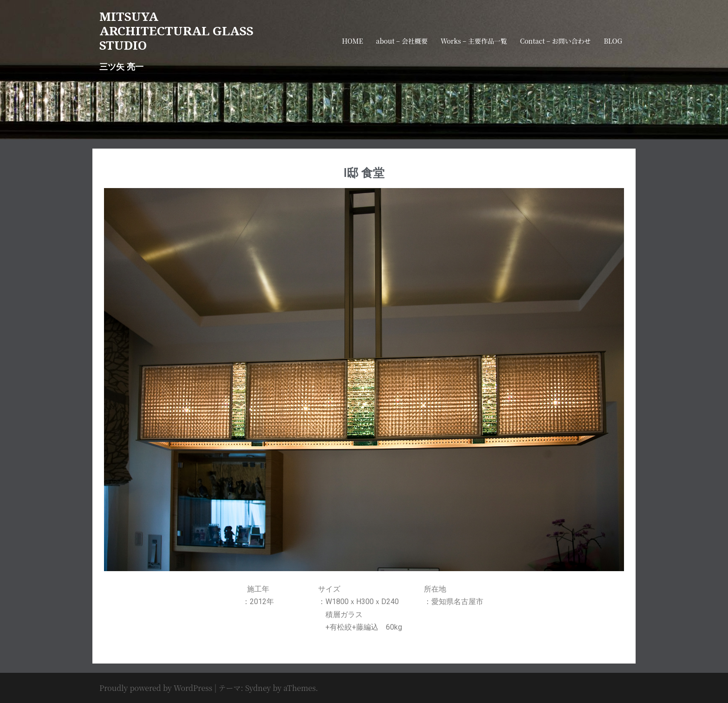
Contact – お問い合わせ (555, 41)
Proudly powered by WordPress (155, 688)
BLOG (613, 41)
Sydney (258, 688)
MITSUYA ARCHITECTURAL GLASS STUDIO (176, 30)
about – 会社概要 (402, 41)
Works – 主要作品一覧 (474, 41)
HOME (352, 41)
